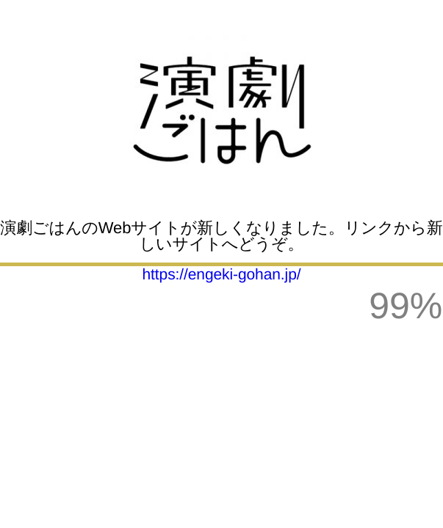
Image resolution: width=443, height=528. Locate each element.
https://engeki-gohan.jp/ (222, 274)
